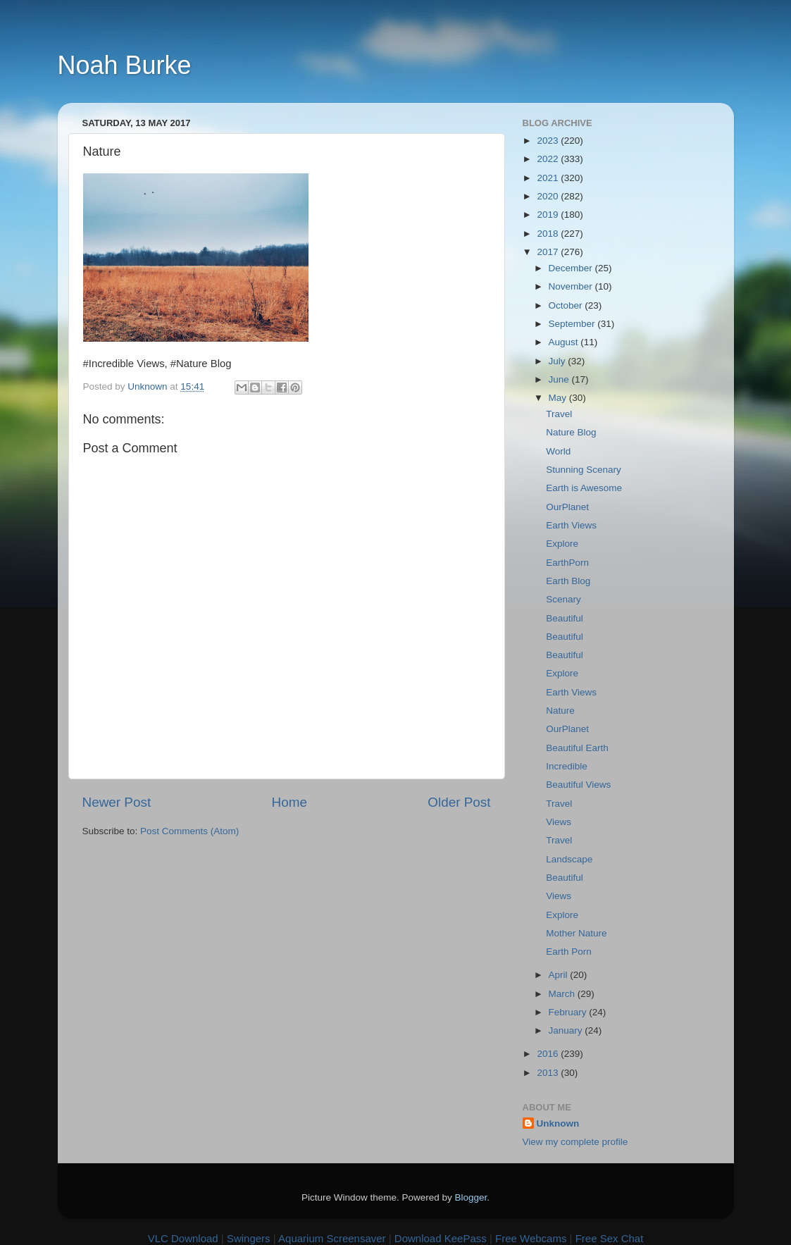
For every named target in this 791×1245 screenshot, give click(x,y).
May (559, 397)
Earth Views (571, 525)
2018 (549, 233)
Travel (559, 414)
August (565, 342)
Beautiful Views (578, 784)
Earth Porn (569, 951)
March (563, 994)
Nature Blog (571, 432)
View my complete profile (575, 1141)
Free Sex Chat (609, 1238)
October (567, 305)
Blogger (471, 1197)
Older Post (459, 802)
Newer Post (116, 802)
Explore (562, 543)
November (572, 286)
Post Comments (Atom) (189, 831)
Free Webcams (530, 1238)
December (572, 268)
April (560, 975)
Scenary (563, 599)
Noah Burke (125, 65)
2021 (549, 178)
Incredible (566, 766)
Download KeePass (440, 1238)
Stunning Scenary (583, 469)
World (558, 451)
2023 (549, 140)
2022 (549, 159)
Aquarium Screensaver (332, 1238)
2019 (549, 214)
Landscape (569, 859)
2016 (549, 1053)
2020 (549, 196)
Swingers (248, 1238)
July (558, 361)
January (567, 1030)
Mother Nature (576, 933)
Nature (560, 710)
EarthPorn (567, 562)
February (569, 1012)
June (560, 379)
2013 (549, 1072)
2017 (549, 252)
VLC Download (183, 1238)
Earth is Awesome (584, 488)
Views (558, 822)
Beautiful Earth (577, 748)
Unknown (558, 1123)
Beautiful (564, 618)
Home (289, 802)
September (573, 323)
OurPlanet (567, 507)
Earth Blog (568, 581)
